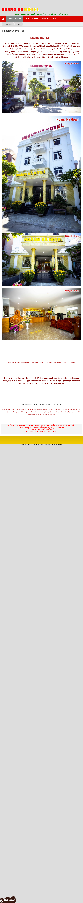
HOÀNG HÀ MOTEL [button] (32, 19)
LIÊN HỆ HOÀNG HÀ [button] (49, 19)
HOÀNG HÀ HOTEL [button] (15, 19)
